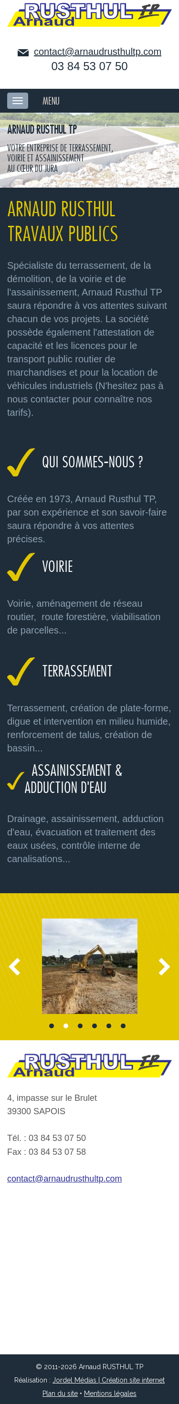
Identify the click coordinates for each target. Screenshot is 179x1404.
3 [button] (80, 1026)
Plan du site (60, 1393)
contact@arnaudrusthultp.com (97, 51)
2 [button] (65, 1026)
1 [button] (51, 1026)
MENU (51, 101)
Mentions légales (110, 1393)
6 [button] (123, 1026)
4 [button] (94, 1026)
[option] (89, 966)
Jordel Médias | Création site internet (109, 1380)
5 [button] (108, 1026)
